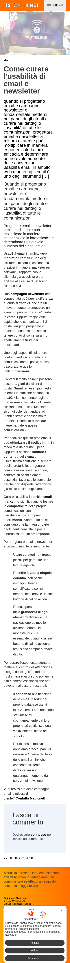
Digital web (9, 898)
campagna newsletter (27, 294)
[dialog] (35, 934)
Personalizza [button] (34, 958)
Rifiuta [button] (34, 950)
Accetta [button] (35, 942)
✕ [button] (62, 910)
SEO (6, 60)
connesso (38, 834)
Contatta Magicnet (30, 798)
